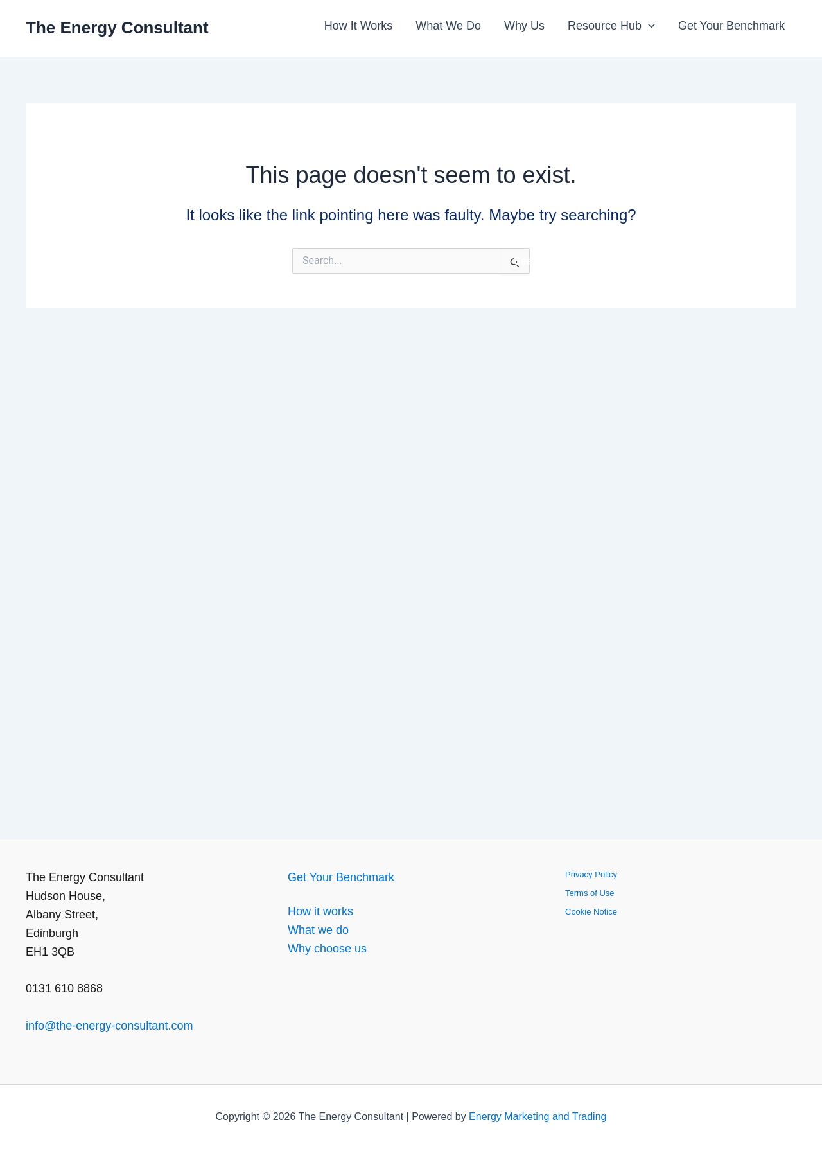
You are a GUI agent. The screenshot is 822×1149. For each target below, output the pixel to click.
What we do (318, 930)
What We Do (448, 25)
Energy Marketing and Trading (537, 1116)
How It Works (358, 25)
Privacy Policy (591, 874)
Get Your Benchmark (731, 25)
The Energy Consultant (117, 27)
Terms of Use (590, 893)
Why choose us (327, 948)
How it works (320, 911)
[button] (648, 25)
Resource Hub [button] (611, 25)
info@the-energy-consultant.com (109, 1025)
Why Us (524, 25)
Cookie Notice (591, 912)
